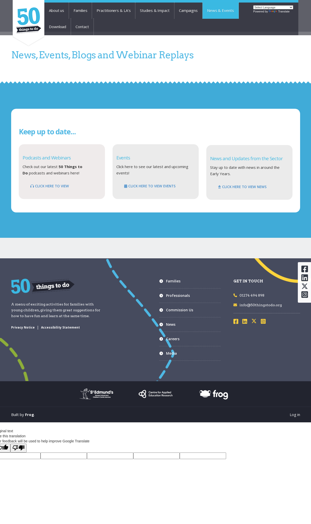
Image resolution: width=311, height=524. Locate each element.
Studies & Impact (154, 10)
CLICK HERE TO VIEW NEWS (242, 187)
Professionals (178, 295)
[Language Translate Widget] (273, 7)
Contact (82, 26)
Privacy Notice (23, 327)
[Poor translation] (18, 448)
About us (56, 10)
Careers (172, 338)
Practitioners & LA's (114, 10)
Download (57, 26)
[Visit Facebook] (237, 322)
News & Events (220, 10)
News (170, 324)
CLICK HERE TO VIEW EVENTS (150, 186)
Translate (279, 11)
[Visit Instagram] (265, 322)
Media (171, 353)
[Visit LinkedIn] (246, 322)
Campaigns (188, 10)
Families (80, 10)
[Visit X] (256, 322)
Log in (295, 414)
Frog (29, 414)
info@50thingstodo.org (257, 305)
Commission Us (179, 310)
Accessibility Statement (60, 327)
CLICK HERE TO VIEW (49, 186)
